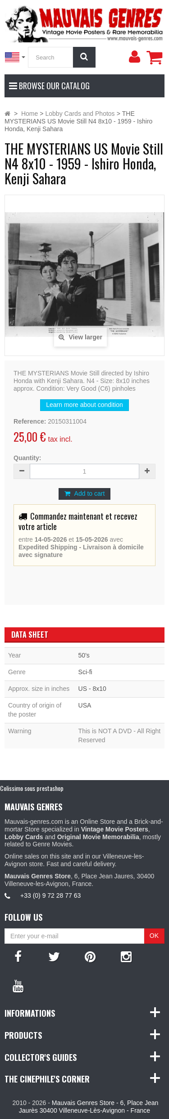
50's (84, 655)
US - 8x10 (92, 688)
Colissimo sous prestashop (32, 788)
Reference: (30, 421)
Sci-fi (85, 672)
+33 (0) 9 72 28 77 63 (50, 895)
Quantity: (27, 457)
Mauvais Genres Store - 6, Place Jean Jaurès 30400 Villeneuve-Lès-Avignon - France (88, 1106)
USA (84, 705)
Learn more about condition (84, 404)
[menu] (134, 57)
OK (154, 935)
